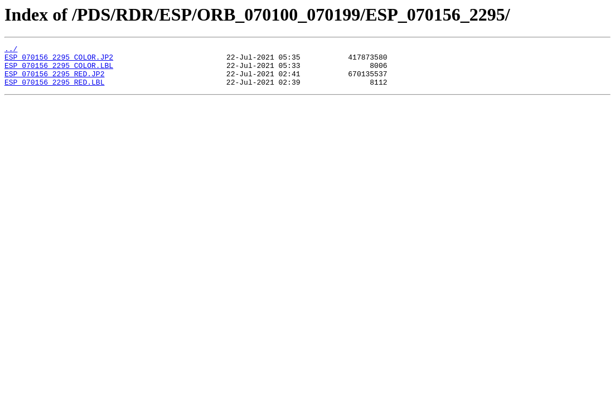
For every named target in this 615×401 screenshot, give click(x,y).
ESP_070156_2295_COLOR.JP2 (58, 60)
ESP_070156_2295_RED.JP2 (54, 80)
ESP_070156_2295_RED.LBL (54, 90)
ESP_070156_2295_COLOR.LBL (58, 70)
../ (10, 50)
